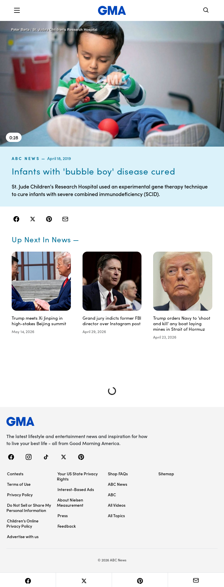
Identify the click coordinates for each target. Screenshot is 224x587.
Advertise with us (22, 536)
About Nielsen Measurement (70, 502)
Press (62, 515)
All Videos (116, 505)
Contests (15, 473)
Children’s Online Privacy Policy (22, 523)
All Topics (116, 515)
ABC (112, 494)
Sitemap (166, 473)
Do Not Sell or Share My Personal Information (28, 507)
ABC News (26, 158)
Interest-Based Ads (75, 489)
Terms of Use (19, 484)
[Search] (206, 10)
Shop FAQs (118, 473)
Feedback (66, 526)
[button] (17, 10)
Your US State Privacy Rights (77, 476)
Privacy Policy (20, 494)
